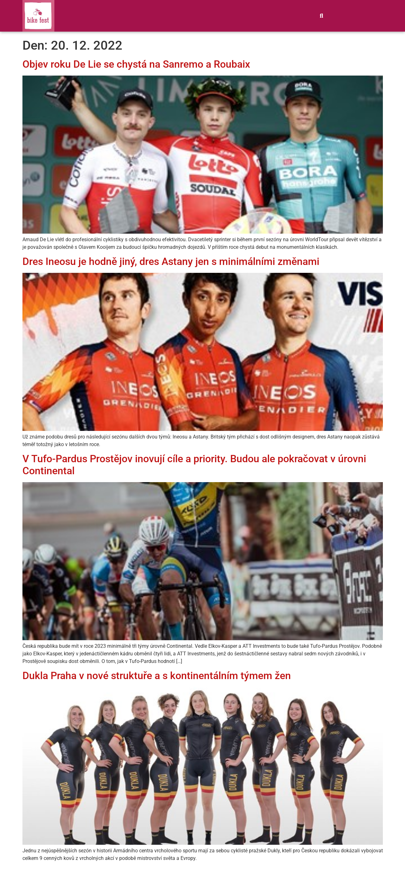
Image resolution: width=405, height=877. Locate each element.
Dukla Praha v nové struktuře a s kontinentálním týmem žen (156, 676)
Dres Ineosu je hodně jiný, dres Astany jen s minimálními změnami (170, 261)
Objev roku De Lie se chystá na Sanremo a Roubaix (136, 64)
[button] (321, 15)
